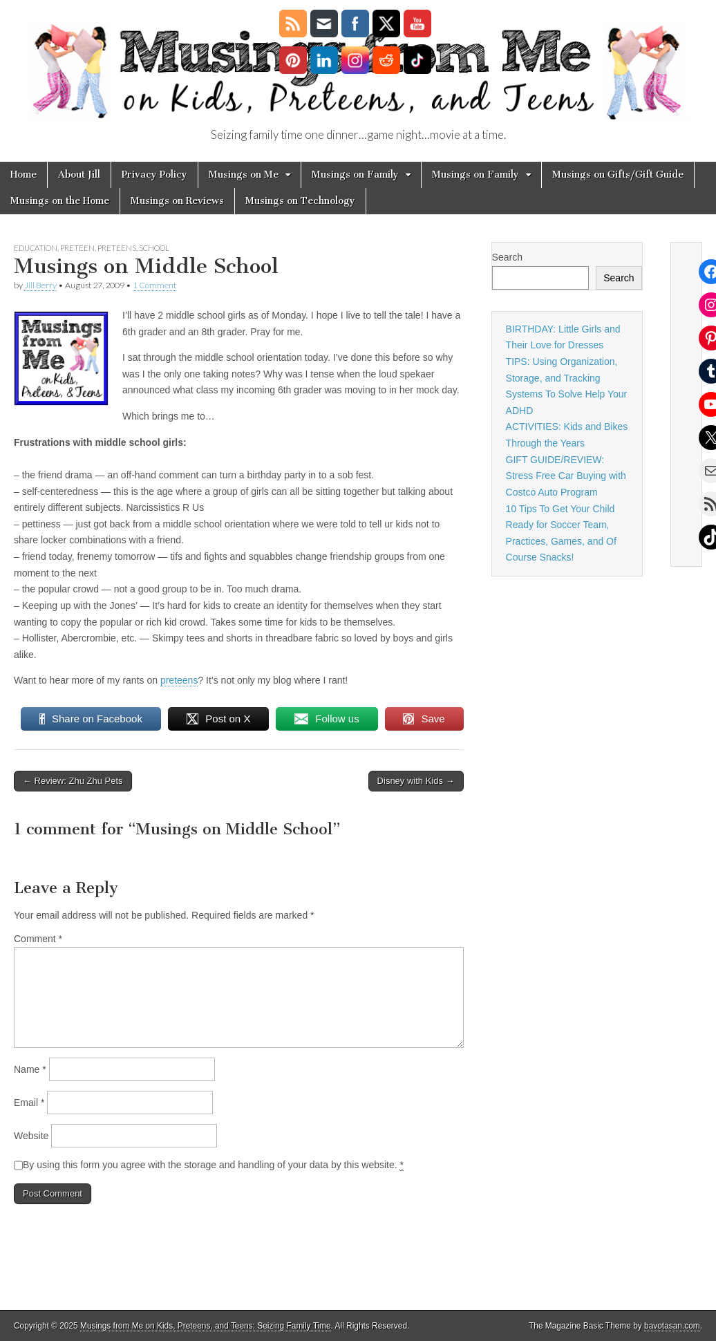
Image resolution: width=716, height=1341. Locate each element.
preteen (77, 247)
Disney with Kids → (416, 781)
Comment (38, 938)
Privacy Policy (154, 174)
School (154, 247)
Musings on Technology (300, 201)
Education (35, 247)
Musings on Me (244, 174)
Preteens (116, 247)
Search (507, 257)
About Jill (79, 174)
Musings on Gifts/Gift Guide (618, 174)
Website (31, 1135)
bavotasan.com (672, 1326)
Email (29, 1102)
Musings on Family (355, 174)
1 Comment (154, 285)
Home (23, 174)
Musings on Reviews (177, 201)
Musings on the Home (59, 201)
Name (30, 1069)
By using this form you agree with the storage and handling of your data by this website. (213, 1165)
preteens (179, 680)
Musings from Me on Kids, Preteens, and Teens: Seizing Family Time (205, 1326)
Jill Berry (40, 285)
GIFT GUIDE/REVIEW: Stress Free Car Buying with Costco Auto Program (566, 476)
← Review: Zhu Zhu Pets (73, 781)
